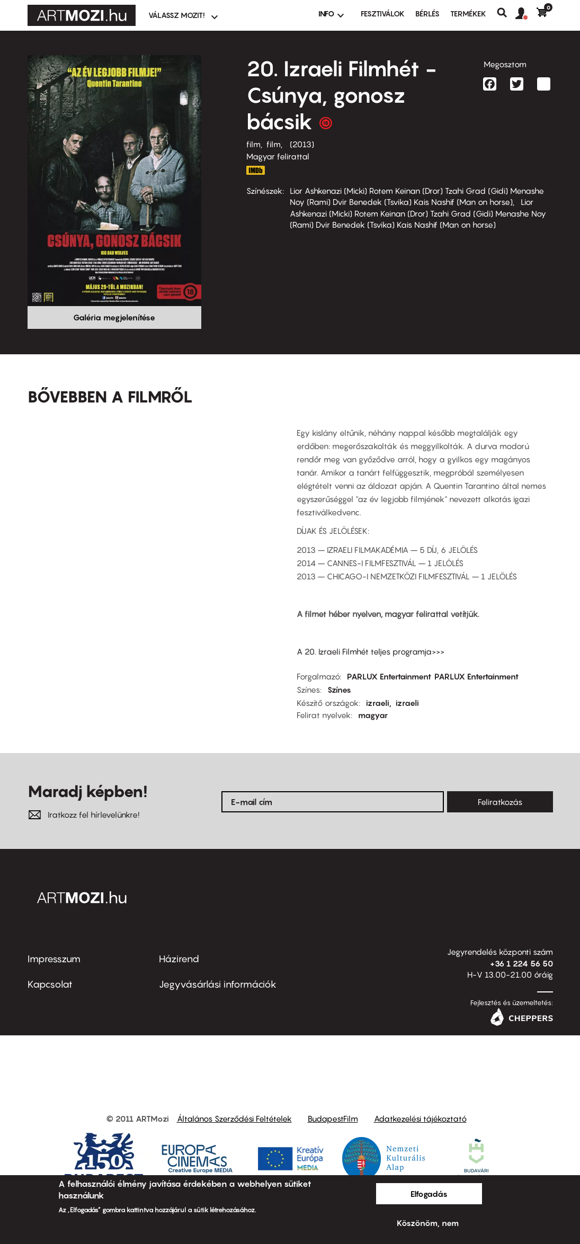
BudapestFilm (333, 1118)
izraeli (377, 703)
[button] (526, 14)
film (253, 144)
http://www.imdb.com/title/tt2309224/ (255, 170)
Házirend (179, 958)
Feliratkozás (500, 802)
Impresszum (54, 958)
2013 (301, 144)
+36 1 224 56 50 (521, 963)
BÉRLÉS (427, 13)
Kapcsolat (50, 984)
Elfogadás (429, 1193)
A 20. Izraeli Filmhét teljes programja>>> (370, 651)
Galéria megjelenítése (114, 317)
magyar (373, 715)
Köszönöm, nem (428, 1223)
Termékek (468, 13)
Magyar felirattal (277, 156)
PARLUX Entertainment (389, 676)
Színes (339, 689)
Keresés (506, 12)
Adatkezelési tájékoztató (420, 1118)
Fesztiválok (383, 13)
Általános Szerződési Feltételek (234, 1118)
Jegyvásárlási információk (217, 984)
